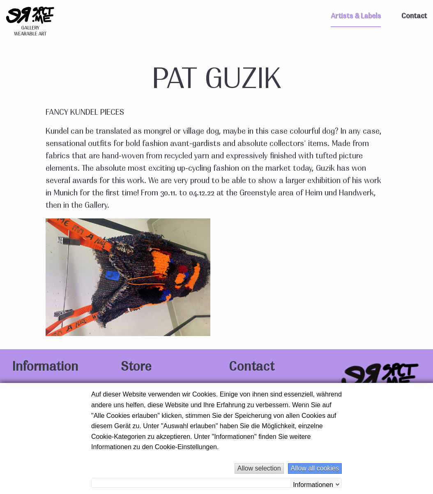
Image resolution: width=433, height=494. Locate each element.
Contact (414, 16)
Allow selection (259, 468)
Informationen (313, 484)
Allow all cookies (315, 468)
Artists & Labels (356, 16)
